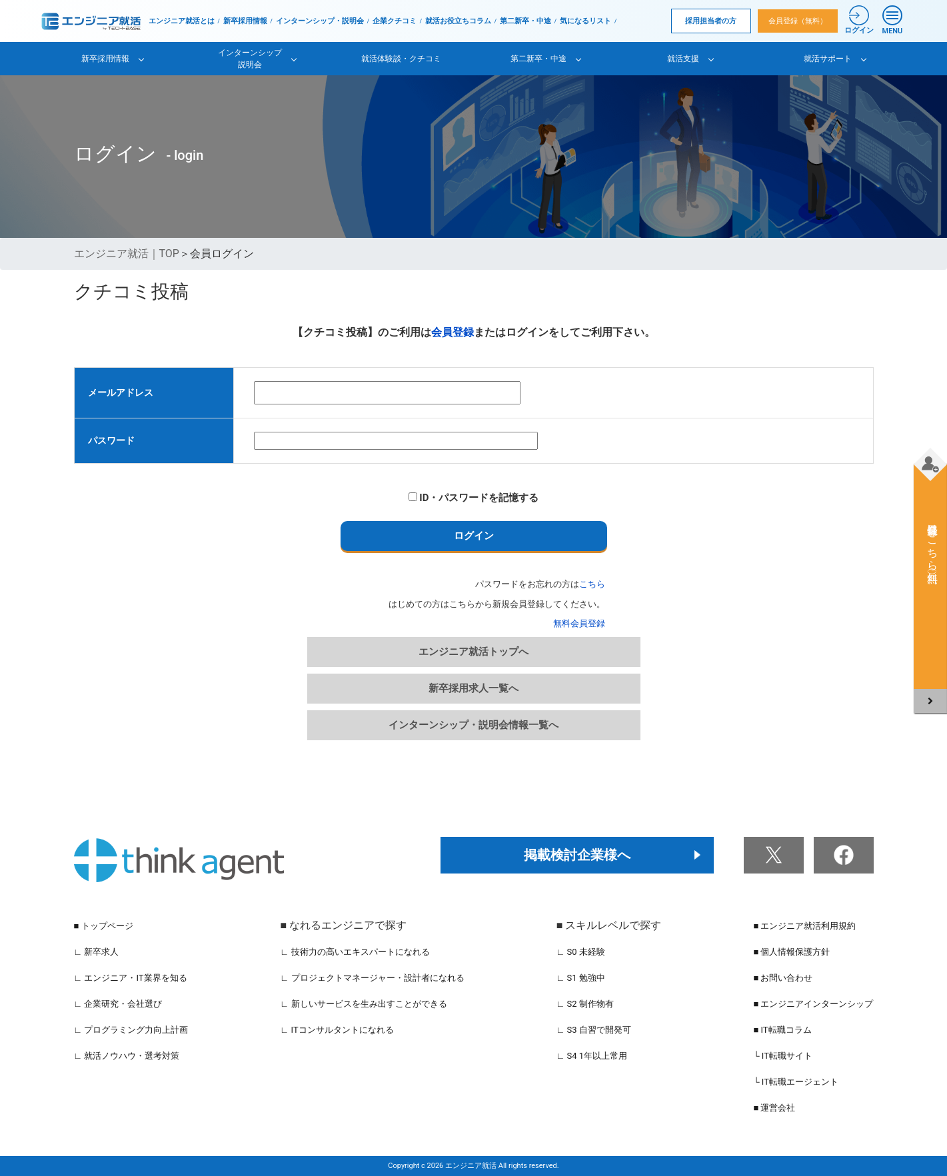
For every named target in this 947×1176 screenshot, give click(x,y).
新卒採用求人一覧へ (473, 688)
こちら (592, 584)
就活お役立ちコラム (458, 21)
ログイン (474, 536)
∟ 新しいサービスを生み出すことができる (364, 1004)
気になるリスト (585, 21)
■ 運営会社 (774, 1108)
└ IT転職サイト (782, 1056)
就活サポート (828, 58)
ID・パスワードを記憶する (474, 498)
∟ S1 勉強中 (580, 978)
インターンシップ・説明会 (320, 21)
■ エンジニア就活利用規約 (804, 926)
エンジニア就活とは (182, 21)
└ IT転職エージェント (795, 1082)
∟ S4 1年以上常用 (592, 1056)
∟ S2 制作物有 (585, 1004)
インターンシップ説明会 (250, 58)
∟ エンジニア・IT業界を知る (130, 978)
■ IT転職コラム (782, 1030)
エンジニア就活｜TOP (126, 253)
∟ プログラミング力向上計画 (131, 1030)
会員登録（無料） (797, 21)
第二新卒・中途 (525, 21)
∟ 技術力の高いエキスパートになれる (355, 952)
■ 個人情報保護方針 (791, 952)
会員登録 (452, 332)
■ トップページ (103, 926)
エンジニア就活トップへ (473, 652)
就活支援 (683, 58)
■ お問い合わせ (782, 978)
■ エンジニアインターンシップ (813, 1004)
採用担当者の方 (710, 21)
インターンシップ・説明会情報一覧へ (473, 725)
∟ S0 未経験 (580, 952)
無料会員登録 (579, 623)
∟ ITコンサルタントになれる (337, 1030)
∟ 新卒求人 (96, 952)
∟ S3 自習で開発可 (593, 1030)
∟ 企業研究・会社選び (118, 1004)
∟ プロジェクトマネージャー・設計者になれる (373, 978)
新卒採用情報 (245, 21)
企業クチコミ (395, 21)
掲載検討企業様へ (577, 855)
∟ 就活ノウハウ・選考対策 (127, 1056)
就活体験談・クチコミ (401, 58)
